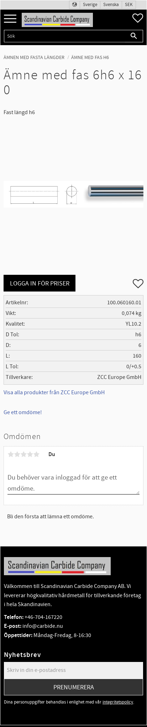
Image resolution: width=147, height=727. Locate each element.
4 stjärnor (30, 454)
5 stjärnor (36, 454)
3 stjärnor (23, 454)
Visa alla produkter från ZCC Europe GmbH (54, 392)
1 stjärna (10, 454)
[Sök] (134, 36)
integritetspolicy (118, 702)
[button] (10, 19)
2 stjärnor (17, 454)
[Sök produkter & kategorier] (64, 36)
